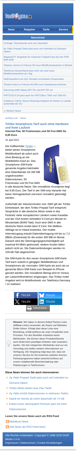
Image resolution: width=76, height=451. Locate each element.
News (11, 29)
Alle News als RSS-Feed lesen (28, 426)
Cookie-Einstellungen (49, 442)
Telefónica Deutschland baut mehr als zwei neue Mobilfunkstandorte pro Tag (29, 72)
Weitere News (13, 110)
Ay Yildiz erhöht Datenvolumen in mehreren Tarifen (39, 393)
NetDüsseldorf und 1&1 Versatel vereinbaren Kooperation (34, 79)
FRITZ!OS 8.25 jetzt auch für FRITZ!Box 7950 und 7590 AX (35, 95)
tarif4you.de (11, 118)
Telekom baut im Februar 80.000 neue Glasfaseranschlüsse (35, 84)
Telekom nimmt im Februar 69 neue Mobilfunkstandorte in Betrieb (38, 65)
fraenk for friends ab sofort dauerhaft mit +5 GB (36, 398)
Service (63, 29)
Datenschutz (27, 442)
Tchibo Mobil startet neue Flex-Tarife (30, 388)
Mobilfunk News (19, 421)
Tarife (46, 29)
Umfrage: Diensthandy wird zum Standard (26, 43)
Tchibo (29, 146)
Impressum (11, 442)
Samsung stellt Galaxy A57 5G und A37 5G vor (28, 89)
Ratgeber (29, 29)
